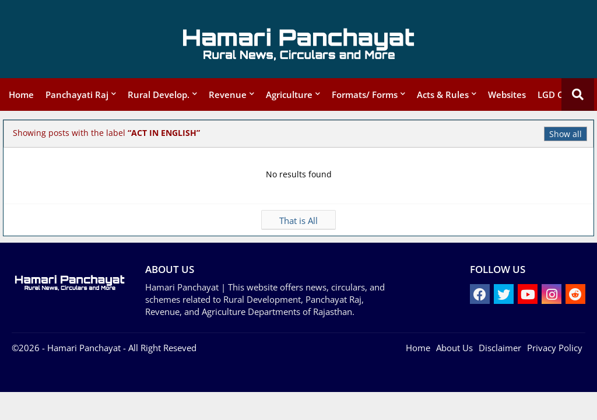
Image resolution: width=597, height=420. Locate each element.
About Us (454, 348)
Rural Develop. (158, 94)
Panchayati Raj (76, 94)
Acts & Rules (443, 94)
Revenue (228, 94)
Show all (565, 133)
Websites (507, 94)
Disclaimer (500, 348)
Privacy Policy (554, 348)
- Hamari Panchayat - (83, 348)
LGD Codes (560, 94)
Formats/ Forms (365, 94)
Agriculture (289, 94)
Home (21, 94)
